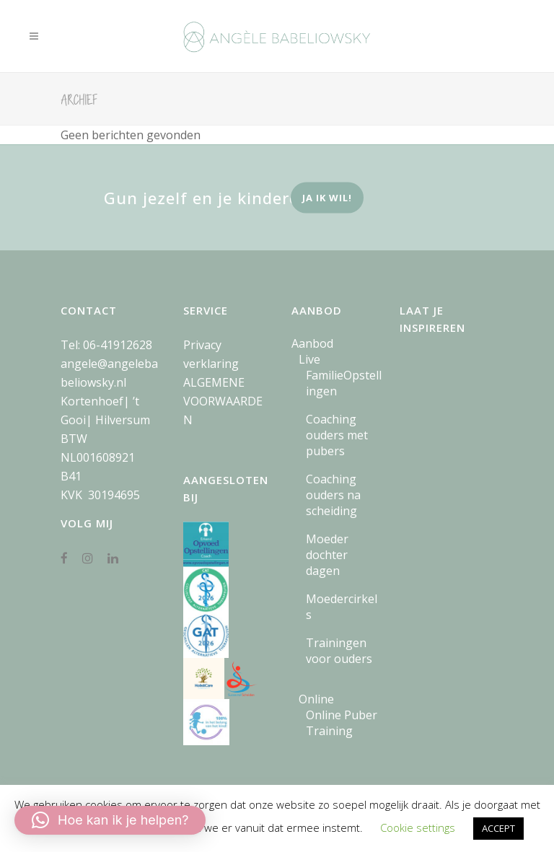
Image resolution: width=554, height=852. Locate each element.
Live (309, 359)
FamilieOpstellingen (344, 383)
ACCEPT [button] (498, 828)
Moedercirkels (341, 607)
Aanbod (312, 343)
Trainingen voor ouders (339, 651)
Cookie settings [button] (417, 827)
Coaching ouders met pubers (337, 435)
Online (316, 699)
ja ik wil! (327, 197)
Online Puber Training (341, 723)
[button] (110, 820)
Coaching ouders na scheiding (333, 495)
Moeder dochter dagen (327, 555)
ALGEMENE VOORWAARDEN (223, 401)
